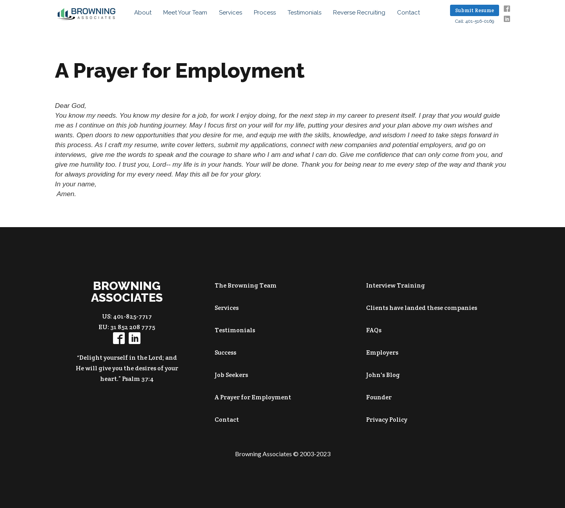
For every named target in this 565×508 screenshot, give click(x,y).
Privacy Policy (386, 419)
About (142, 12)
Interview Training (395, 285)
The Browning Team (246, 285)
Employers (382, 352)
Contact (408, 12)
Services (230, 12)
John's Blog (383, 375)
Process (265, 12)
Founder (379, 397)
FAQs (373, 330)
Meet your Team (185, 12)
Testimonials (304, 12)
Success (225, 352)
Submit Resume (474, 10)
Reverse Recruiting (359, 12)
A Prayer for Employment (253, 397)
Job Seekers (231, 375)
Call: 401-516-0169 (474, 21)
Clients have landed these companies (421, 308)
